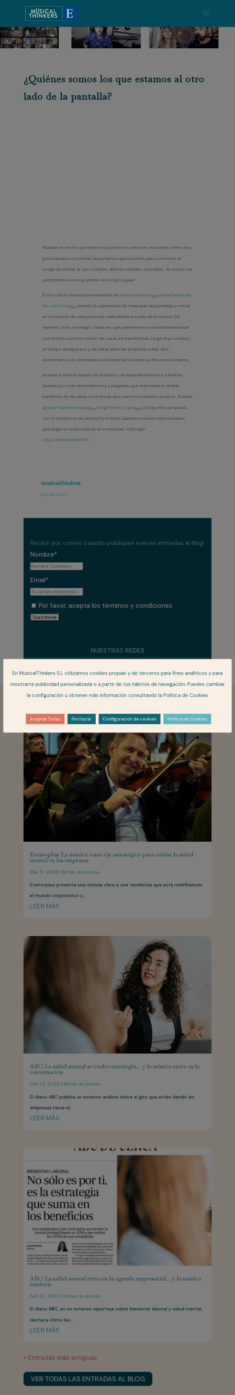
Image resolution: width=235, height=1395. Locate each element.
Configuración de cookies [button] (129, 719)
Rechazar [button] (82, 719)
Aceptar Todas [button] (45, 719)
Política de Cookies (187, 719)
